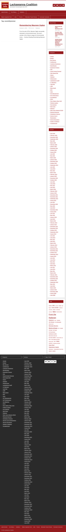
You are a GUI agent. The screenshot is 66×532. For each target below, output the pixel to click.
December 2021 (54, 195)
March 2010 (53, 287)
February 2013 (53, 245)
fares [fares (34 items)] (54, 311)
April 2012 (52, 263)
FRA (51, 69)
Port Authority (53, 105)
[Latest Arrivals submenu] (8, 12)
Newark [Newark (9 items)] (61, 328)
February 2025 (53, 144)
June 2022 (52, 183)
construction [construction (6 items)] (50, 309)
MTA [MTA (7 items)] (59, 328)
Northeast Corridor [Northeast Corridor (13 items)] (53, 333)
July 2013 (52, 235)
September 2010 (54, 282)
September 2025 (54, 139)
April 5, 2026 (57, 30)
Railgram (38, 28)
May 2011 (52, 271)
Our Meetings (53, 97)
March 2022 (53, 189)
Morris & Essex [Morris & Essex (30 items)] (53, 328)
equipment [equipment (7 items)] (50, 311)
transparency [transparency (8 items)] (51, 349)
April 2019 (52, 207)
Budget (52, 58)
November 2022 (54, 178)
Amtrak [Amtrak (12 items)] (50, 305)
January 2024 (53, 159)
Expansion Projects (54, 67)
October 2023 (53, 163)
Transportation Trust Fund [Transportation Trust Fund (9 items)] (58, 349)
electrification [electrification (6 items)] (58, 309)
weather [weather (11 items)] (54, 351)
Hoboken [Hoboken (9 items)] (58, 320)
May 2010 (52, 284)
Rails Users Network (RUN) (56, 110)
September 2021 (54, 198)
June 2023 (52, 168)
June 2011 (52, 269)
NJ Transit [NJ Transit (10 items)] (55, 330)
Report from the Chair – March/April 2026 (59, 27)
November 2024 (54, 148)
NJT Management (54, 93)
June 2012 (52, 260)
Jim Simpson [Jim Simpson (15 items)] (52, 322)
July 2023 (52, 167)
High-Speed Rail (54, 73)
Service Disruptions (54, 119)
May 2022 (52, 185)
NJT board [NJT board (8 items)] (50, 330)
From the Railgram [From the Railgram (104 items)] (52, 316)
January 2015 (53, 217)
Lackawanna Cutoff (54, 80)
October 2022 (53, 180)
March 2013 (53, 243)
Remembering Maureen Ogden (32, 25)
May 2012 (52, 261)
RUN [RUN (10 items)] (55, 341)
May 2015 (52, 215)
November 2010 (54, 278)
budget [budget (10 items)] (60, 305)
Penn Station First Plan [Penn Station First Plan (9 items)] (55, 339)
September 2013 (54, 232)
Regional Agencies (54, 112)
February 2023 (53, 174)
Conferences (53, 62)
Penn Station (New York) (56, 101)
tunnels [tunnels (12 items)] (50, 351)
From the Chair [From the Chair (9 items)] (59, 311)
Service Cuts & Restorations (9, 420)
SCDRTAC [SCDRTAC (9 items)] (51, 343)
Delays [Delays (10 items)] (54, 309)
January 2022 (53, 193)
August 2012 (53, 256)
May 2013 (52, 239)
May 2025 (52, 141)
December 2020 (54, 204)
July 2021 (52, 202)
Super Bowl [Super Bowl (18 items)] (51, 345)
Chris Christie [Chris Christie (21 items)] (55, 307)
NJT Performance (54, 95)
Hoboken (52, 77)
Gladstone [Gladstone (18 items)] (51, 320)
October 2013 (53, 230)
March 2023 (53, 172)
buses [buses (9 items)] (50, 307)
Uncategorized (53, 123)
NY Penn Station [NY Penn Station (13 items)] (52, 337)
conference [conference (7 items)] (61, 307)
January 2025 (53, 146)
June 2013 (52, 237)
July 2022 (52, 181)
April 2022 (52, 187)
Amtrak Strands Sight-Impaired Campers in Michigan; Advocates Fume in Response (59, 42)
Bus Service (53, 60)
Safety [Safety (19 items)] (57, 341)
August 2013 (53, 234)
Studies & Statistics (54, 121)
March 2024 (53, 157)
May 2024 (52, 155)
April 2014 (52, 219)
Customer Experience (55, 64)
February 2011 (53, 274)
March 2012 (53, 265)
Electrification (53, 65)
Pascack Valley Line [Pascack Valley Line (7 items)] (59, 337)
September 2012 (54, 254)
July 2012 (52, 258)
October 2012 (53, 252)
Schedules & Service (55, 114)
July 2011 (52, 267)
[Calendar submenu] (24, 12)
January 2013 (53, 247)
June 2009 (52, 295)
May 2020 (52, 206)
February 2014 (53, 222)
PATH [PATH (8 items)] (50, 339)
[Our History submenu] (16, 12)
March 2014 (53, 221)
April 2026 (52, 133)
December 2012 (54, 248)
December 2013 (54, 226)
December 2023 (54, 161)
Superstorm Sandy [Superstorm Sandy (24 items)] (54, 347)
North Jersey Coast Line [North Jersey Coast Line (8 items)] (53, 335)
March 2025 (53, 142)
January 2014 (53, 224)
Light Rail (52, 84)
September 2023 (54, 165)
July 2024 (52, 154)
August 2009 (53, 293)
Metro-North (53, 88)
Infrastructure (53, 78)
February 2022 (53, 191)
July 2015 (52, 213)
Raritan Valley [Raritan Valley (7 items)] (51, 341)
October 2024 (53, 150)
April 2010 (52, 286)
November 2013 (54, 228)
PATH (51, 99)
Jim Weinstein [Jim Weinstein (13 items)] (58, 322)
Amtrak (52, 56)
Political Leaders (54, 103)
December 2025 (54, 137)
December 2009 (54, 291)
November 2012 (54, 250)
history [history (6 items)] (55, 320)
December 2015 (54, 209)
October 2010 (53, 280)
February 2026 (53, 135)
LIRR (51, 86)
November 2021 (54, 196)
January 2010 (53, 289)
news (51, 91)
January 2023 (53, 176)
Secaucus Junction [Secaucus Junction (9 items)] (56, 343)
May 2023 (52, 170)
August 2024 (53, 152)
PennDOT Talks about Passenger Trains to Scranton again (59, 34)
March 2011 (53, 273)
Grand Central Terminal (55, 71)
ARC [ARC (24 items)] (53, 305)
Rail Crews (52, 106)
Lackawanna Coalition (23, 4)
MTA (51, 90)
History (52, 75)
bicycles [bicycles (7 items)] (56, 305)
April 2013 (52, 241)
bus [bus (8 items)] (62, 305)
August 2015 (53, 211)
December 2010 (54, 276)
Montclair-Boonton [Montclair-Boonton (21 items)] (53, 325)
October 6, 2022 (23, 28)
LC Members (53, 82)
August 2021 (53, 200)
